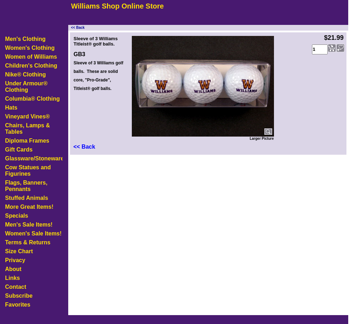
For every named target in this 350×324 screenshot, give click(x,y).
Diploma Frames (27, 141)
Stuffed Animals (26, 198)
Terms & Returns (27, 242)
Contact (15, 287)
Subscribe (18, 296)
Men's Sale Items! (29, 225)
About (13, 269)
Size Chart (19, 251)
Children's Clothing (31, 66)
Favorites (17, 305)
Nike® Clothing (25, 74)
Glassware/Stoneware (34, 158)
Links (12, 278)
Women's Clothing (30, 48)
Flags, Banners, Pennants (26, 186)
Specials (16, 216)
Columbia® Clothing (32, 99)
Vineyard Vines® (27, 116)
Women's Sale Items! (33, 233)
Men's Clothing (25, 39)
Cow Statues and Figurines (28, 170)
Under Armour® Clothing (26, 86)
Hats (11, 108)
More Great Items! (29, 207)
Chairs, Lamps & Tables (27, 128)
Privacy (15, 260)
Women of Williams (31, 57)
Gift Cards (18, 150)
